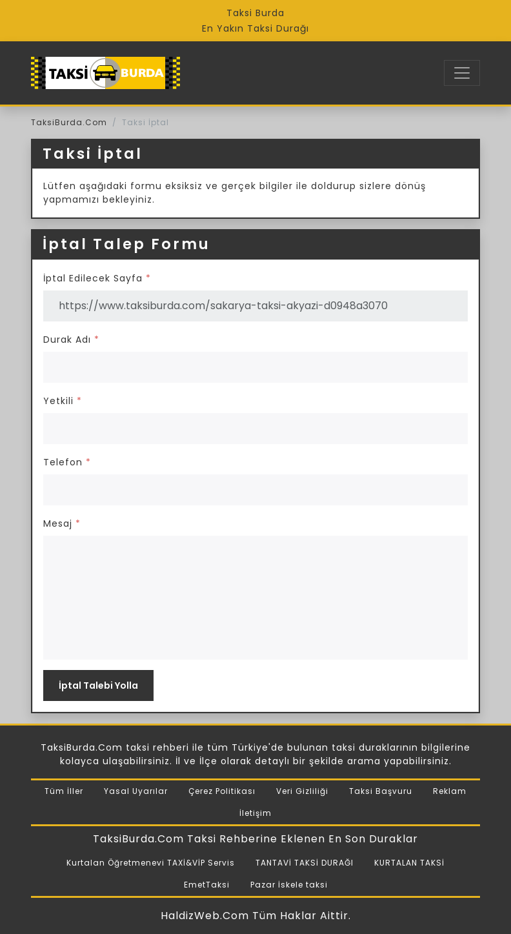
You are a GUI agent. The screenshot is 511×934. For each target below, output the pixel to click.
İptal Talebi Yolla (98, 685)
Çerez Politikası (222, 791)
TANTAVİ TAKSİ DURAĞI (305, 862)
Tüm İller (64, 791)
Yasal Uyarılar (136, 791)
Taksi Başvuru (380, 791)
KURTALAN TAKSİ (409, 862)
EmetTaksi (207, 884)
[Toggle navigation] (462, 73)
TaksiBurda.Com (69, 122)
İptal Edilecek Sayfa (97, 278)
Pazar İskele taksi (289, 884)
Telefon (67, 462)
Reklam (449, 791)
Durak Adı (71, 339)
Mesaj (62, 523)
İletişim (255, 812)
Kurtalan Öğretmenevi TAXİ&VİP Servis (150, 862)
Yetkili (62, 400)
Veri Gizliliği (302, 791)
